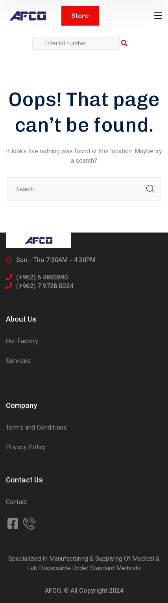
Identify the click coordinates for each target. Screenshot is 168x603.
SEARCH (150, 189)
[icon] (13, 524)
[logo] (28, 16)
